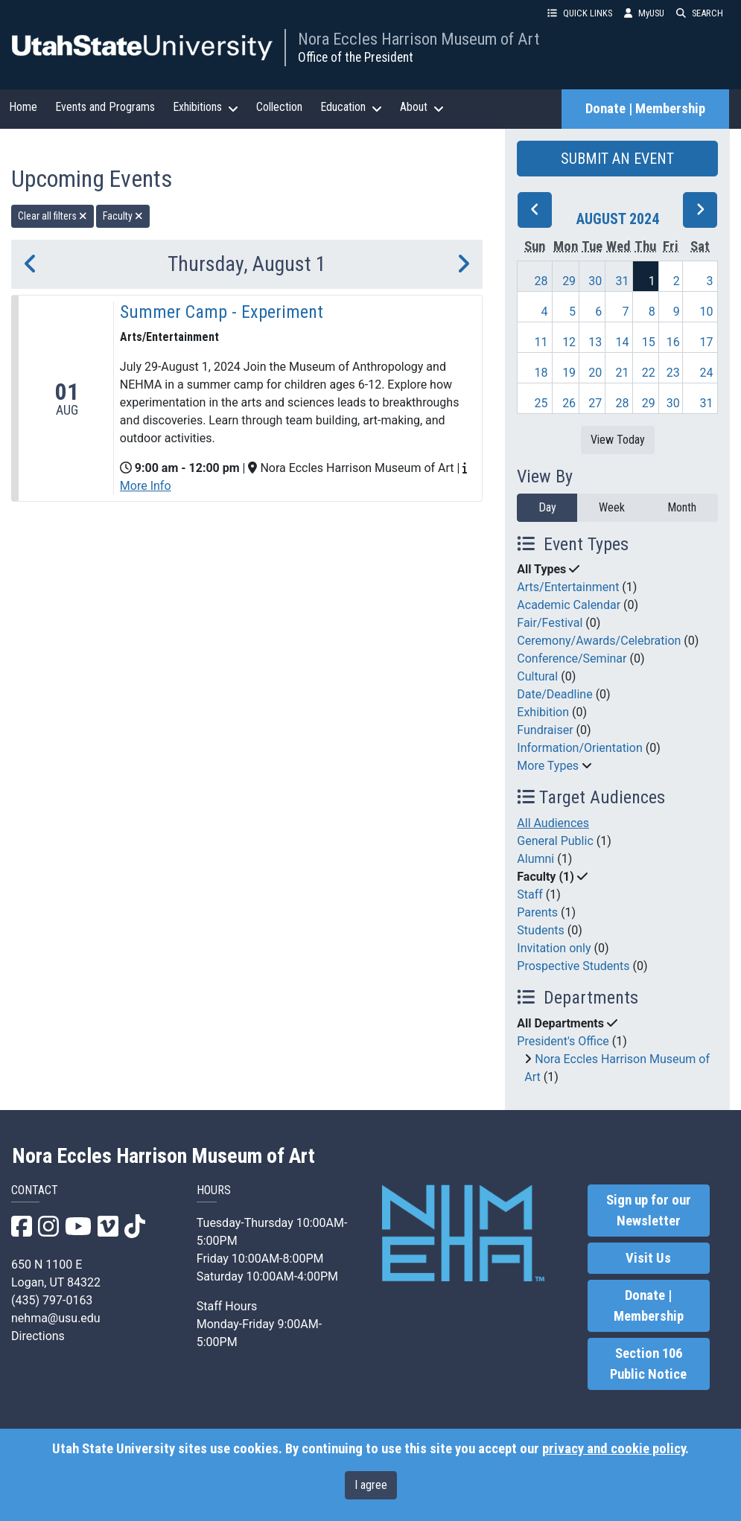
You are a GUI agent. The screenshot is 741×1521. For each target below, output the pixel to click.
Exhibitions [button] (205, 107)
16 (673, 342)
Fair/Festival (549, 623)
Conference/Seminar (571, 658)
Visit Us (648, 1258)
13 (595, 342)
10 (706, 311)
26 (569, 403)
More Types (548, 766)
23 (673, 373)
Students (540, 930)
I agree (370, 1485)
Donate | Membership (645, 109)
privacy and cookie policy (613, 1449)
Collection (279, 107)
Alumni (535, 859)
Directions (38, 1336)
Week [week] (612, 507)
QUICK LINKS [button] (579, 13)
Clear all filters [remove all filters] (52, 216)
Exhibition (543, 712)
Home (23, 107)
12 (569, 342)
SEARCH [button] (699, 13)
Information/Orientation (579, 748)
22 (648, 373)
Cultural (537, 676)
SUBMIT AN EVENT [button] (617, 159)
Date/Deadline (554, 694)
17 (706, 342)
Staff (530, 894)
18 (540, 373)
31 (622, 281)
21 (622, 373)
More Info (145, 486)
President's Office (563, 1041)
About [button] (422, 107)
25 (540, 403)
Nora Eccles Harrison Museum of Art (418, 38)
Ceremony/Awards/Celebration (599, 641)
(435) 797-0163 (51, 1300)
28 (540, 281)
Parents (537, 912)
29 (569, 281)
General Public (555, 841)
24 (706, 373)
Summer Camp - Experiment (221, 312)
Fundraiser (545, 730)
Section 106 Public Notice (648, 1364)
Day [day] (547, 507)
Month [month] (681, 507)
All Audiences (553, 823)
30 (595, 281)
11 (540, 342)
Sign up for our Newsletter (648, 1210)
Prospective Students (573, 966)
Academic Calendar (568, 605)
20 (595, 373)
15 (648, 342)
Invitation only (554, 948)
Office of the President (355, 57)
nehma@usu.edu (56, 1318)
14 (622, 342)
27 (595, 403)
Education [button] (351, 107)
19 (569, 373)
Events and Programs (105, 107)
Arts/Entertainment (568, 587)
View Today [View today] (618, 440)
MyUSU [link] (644, 13)
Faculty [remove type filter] (123, 216)
